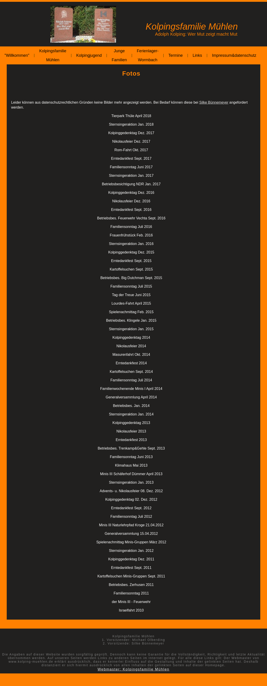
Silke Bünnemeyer (213, 102)
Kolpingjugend (89, 55)
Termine (175, 55)
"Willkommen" (16, 55)
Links (197, 55)
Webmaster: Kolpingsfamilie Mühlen (134, 669)
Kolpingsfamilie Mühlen (52, 55)
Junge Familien (119, 55)
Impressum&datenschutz (234, 55)
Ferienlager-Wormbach (148, 55)
